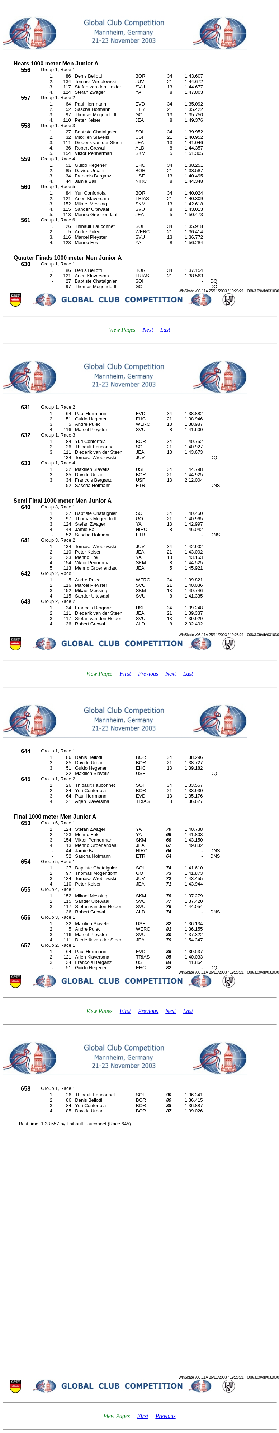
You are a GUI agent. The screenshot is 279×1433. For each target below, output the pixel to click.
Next (148, 330)
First (125, 674)
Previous (148, 674)
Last (165, 330)
